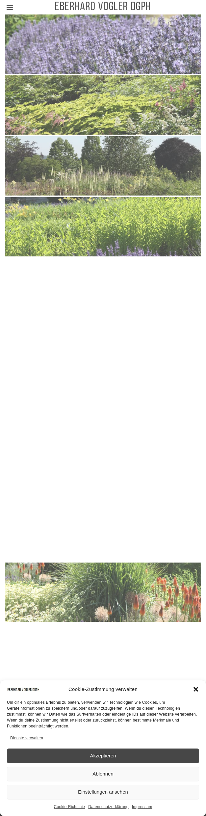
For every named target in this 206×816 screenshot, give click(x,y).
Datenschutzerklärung (108, 810)
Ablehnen (102, 777)
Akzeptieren (103, 759)
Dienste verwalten (26, 741)
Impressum (142, 810)
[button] (196, 692)
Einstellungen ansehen (103, 795)
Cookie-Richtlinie (69, 810)
